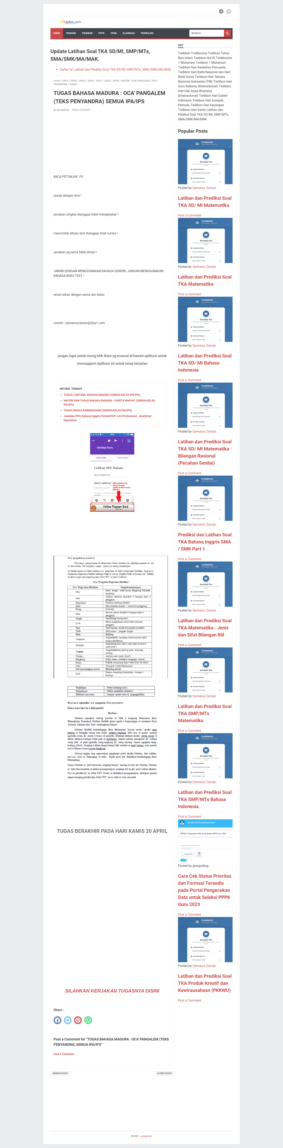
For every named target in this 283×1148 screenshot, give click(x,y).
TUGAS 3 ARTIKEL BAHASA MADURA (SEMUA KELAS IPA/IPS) (102, 394)
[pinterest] (78, 1020)
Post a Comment (81, 110)
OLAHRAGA (128, 33)
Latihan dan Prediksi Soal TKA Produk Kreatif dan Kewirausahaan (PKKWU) (205, 983)
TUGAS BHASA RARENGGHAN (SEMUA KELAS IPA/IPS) (98, 410)
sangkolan (146, 1136)
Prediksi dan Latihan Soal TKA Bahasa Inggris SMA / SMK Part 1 (205, 542)
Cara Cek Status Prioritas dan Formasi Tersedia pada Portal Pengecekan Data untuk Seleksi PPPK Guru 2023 (204, 890)
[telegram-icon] (221, 11)
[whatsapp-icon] (229, 11)
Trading (71, 33)
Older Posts (164, 1073)
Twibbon (87, 33)
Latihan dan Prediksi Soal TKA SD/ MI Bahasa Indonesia (205, 363)
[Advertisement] (112, 143)
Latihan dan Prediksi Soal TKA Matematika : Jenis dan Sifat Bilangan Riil (205, 628)
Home (56, 33)
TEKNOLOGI (147, 33)
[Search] (206, 33)
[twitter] (68, 1020)
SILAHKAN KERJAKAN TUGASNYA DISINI (112, 990)
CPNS (113, 33)
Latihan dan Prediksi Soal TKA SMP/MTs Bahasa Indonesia (205, 799)
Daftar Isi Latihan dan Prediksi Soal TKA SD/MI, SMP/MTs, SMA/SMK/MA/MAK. (116, 69)
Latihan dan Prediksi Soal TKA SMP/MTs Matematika (205, 713)
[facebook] (57, 1020)
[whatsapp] (88, 1020)
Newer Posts (60, 1073)
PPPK (101, 33)
